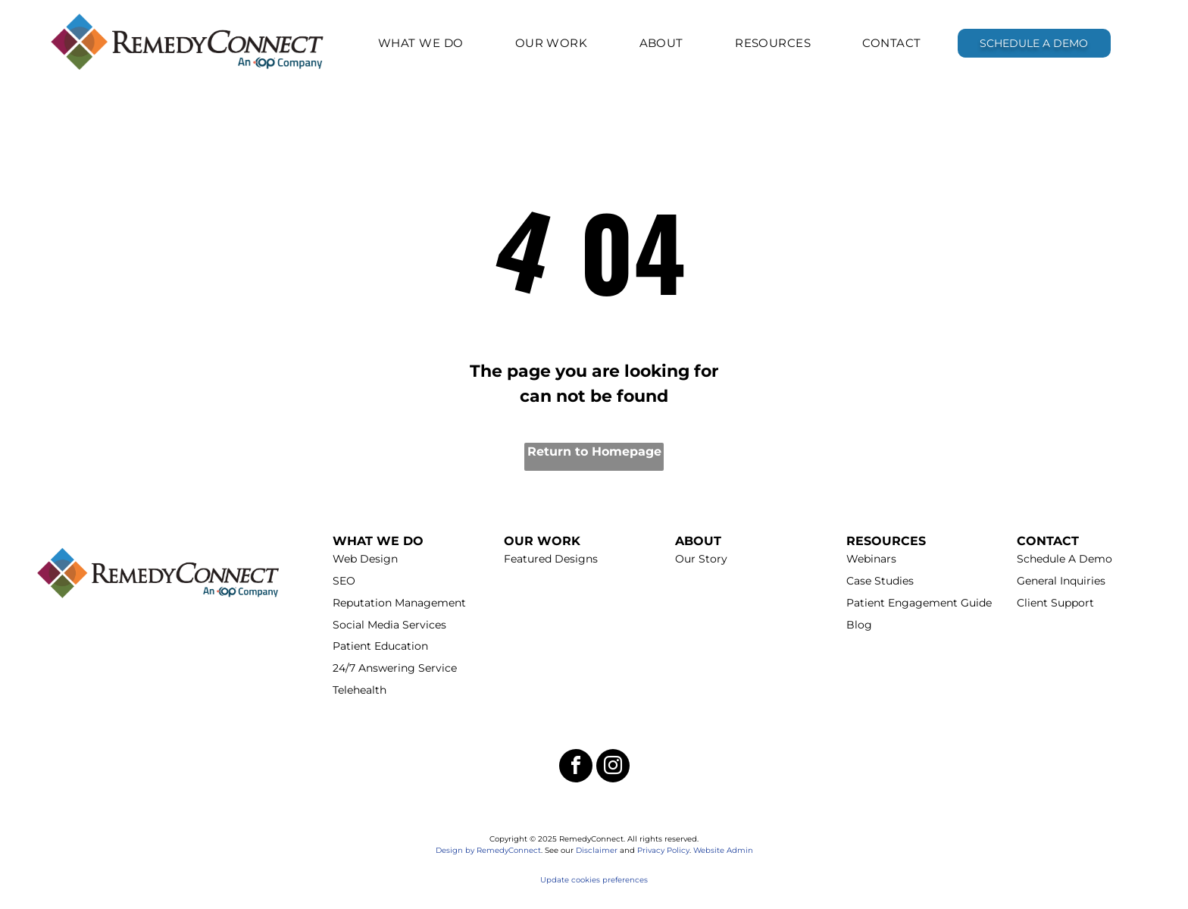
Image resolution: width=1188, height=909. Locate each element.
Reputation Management (399, 603)
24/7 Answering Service (395, 668)
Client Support (1055, 603)
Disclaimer (596, 850)
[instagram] (613, 767)
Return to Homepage (594, 451)
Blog (859, 625)
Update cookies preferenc (589, 880)
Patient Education (380, 646)
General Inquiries (1061, 581)
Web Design (365, 559)
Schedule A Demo (1064, 559)
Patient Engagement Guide (919, 603)
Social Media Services (389, 625)
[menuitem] (421, 42)
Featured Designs (551, 559)
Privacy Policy (663, 850)
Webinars (871, 559)
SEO (344, 581)
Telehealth (359, 690)
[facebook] (575, 767)
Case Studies (880, 581)
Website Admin (723, 850)
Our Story (701, 559)
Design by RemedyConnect (488, 850)
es (643, 880)
